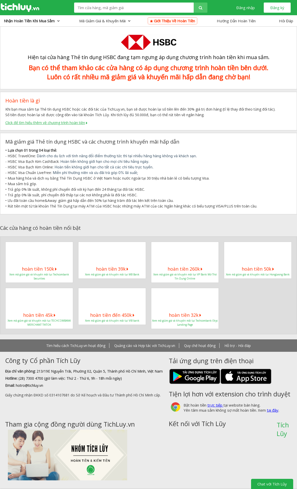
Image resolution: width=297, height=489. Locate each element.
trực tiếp (215, 405)
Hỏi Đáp (286, 20)
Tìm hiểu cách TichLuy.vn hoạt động (75, 345)
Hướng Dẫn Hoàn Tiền (236, 20)
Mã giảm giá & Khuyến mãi (104, 20)
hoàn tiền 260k (185, 269)
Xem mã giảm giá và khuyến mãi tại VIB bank (112, 320)
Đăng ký (277, 7)
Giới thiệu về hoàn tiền (172, 20)
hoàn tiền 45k (39, 315)
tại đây (272, 410)
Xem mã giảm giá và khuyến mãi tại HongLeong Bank (258, 274)
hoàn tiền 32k (185, 315)
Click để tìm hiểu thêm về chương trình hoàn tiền (45, 122)
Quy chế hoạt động (200, 345)
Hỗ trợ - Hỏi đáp (237, 345)
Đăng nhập (245, 7)
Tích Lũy (283, 427)
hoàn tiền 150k (39, 269)
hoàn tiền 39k (112, 269)
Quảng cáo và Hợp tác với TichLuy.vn (144, 345)
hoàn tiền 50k (258, 269)
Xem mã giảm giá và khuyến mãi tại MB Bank (112, 274)
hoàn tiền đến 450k (112, 315)
